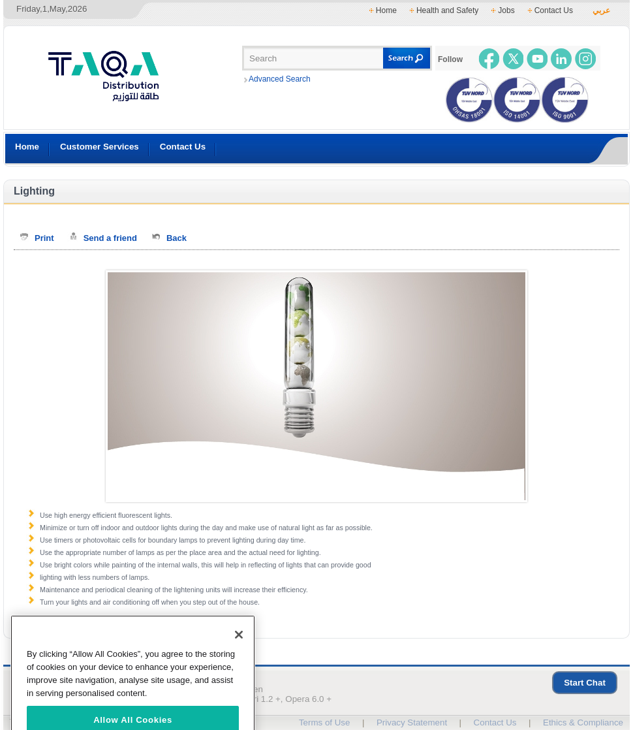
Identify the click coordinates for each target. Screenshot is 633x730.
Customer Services (99, 146)
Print (44, 238)
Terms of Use (324, 722)
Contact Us (553, 10)
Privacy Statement (412, 722)
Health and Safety (447, 10)
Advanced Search (280, 79)
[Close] (238, 647)
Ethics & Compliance (583, 722)
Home (386, 10)
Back (176, 238)
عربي (601, 10)
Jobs (506, 10)
